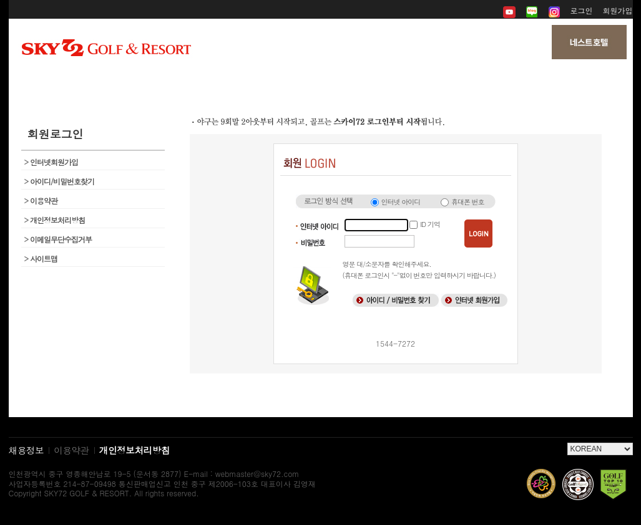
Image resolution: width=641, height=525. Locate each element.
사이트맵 (41, 258)
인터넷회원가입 (51, 162)
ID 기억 (429, 224)
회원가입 (618, 10)
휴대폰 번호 (467, 201)
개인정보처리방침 (55, 219)
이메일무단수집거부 (58, 239)
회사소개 (113, 81)
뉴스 (320, 81)
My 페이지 (528, 81)
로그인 (581, 10)
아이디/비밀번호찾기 (59, 181)
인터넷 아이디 (401, 201)
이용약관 (41, 200)
